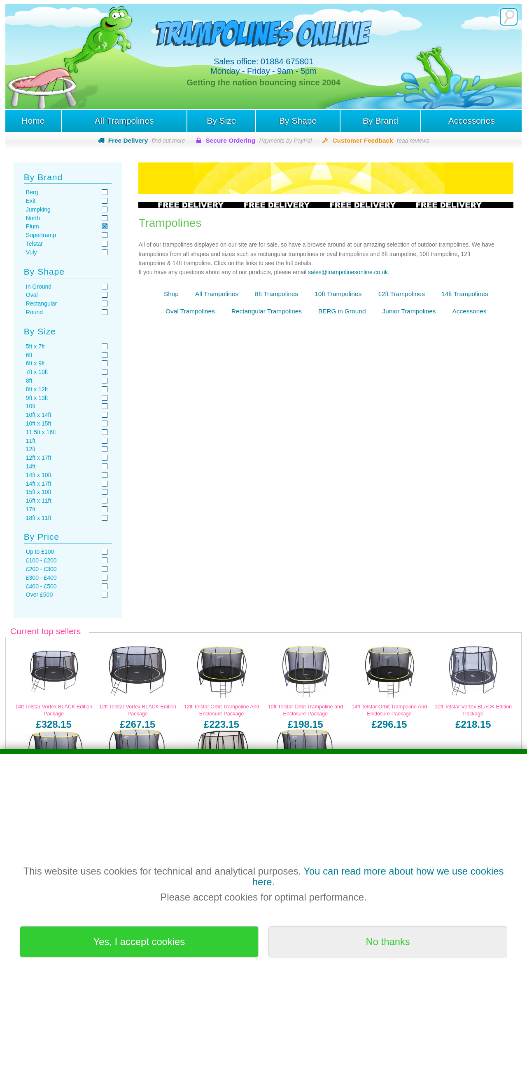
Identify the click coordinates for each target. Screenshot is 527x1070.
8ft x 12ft (37, 389)
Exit (30, 201)
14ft (30, 466)
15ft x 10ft (38, 492)
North (33, 218)
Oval (32, 295)
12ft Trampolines (401, 293)
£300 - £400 (41, 577)
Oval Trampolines (190, 311)
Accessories (471, 120)
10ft (30, 406)
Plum (32, 226)
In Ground (38, 286)
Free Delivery (146, 140)
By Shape (298, 120)
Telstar (34, 243)
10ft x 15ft (38, 423)
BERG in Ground (342, 311)
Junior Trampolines (409, 311)
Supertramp (41, 235)
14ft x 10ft (38, 475)
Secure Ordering (259, 140)
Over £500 (39, 594)
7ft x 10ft (37, 372)
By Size (221, 120)
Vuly (31, 252)
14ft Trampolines (464, 293)
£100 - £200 (41, 560)
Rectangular (41, 303)
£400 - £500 (41, 586)
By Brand (380, 120)
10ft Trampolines (338, 293)
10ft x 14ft (38, 415)
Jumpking (38, 209)
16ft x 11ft (38, 500)
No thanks (388, 941)
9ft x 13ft (37, 398)
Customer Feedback (380, 140)
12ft (30, 449)
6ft (29, 355)
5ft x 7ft (35, 346)
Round (34, 312)
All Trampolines (124, 120)
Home (32, 120)
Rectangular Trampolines (266, 311)
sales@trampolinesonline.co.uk (348, 272)
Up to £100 (40, 551)
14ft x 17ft (38, 483)
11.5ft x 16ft (41, 432)
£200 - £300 (41, 569)
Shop (171, 293)
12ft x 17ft (38, 457)
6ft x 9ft (35, 363)
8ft (29, 380)
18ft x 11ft (38, 518)
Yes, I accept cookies (139, 941)
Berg (32, 192)
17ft (30, 509)
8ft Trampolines (276, 293)
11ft (30, 440)
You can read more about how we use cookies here (378, 876)
